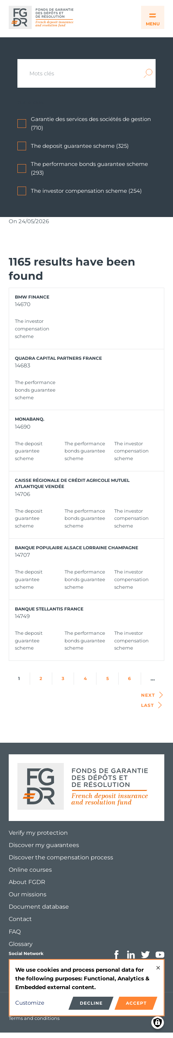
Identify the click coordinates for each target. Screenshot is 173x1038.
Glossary (21, 944)
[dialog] (86, 988)
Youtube (160, 954)
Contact (20, 919)
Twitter (145, 954)
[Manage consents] (157, 1022)
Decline (91, 1003)
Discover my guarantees (44, 845)
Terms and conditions (34, 1018)
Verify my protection (38, 832)
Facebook (116, 954)
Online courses (30, 869)
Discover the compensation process (61, 857)
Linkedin (131, 954)
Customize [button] (29, 1002)
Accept (136, 1003)
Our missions (27, 894)
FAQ (15, 931)
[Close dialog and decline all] (158, 964)
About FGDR (27, 882)
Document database (39, 906)
